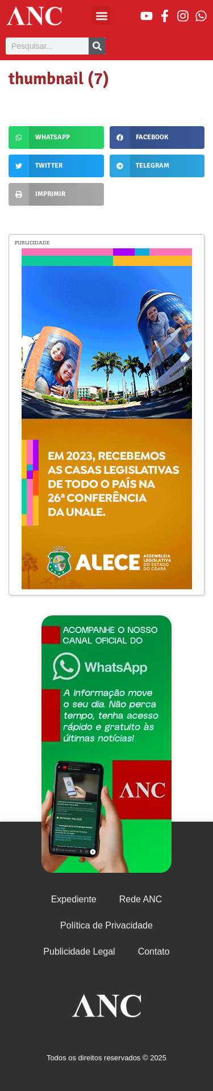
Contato (154, 951)
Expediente (74, 899)
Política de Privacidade (106, 925)
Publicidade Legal (79, 951)
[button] (101, 15)
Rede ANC (140, 899)
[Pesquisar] (97, 46)
